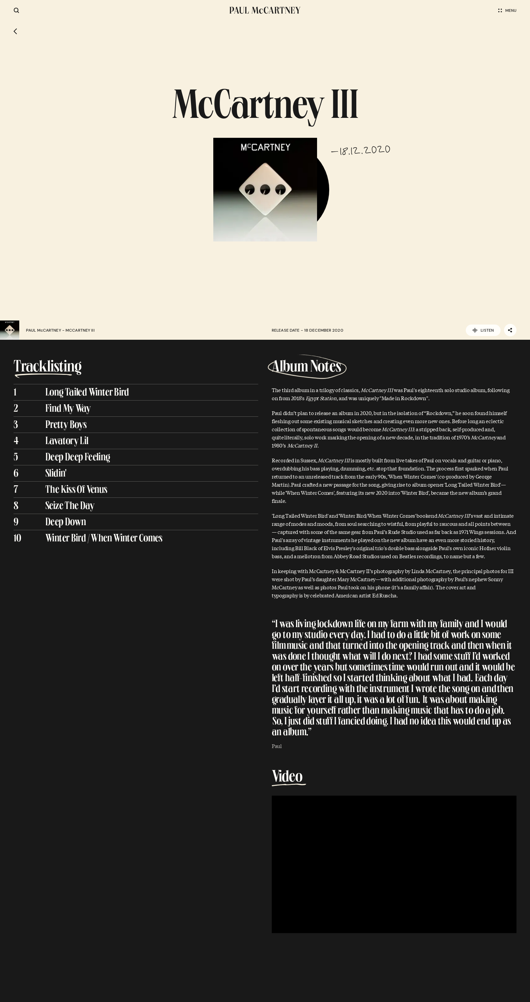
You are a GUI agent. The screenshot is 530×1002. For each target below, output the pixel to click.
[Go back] (15, 31)
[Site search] (16, 10)
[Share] (510, 330)
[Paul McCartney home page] (265, 10)
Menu (507, 10)
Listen (483, 330)
